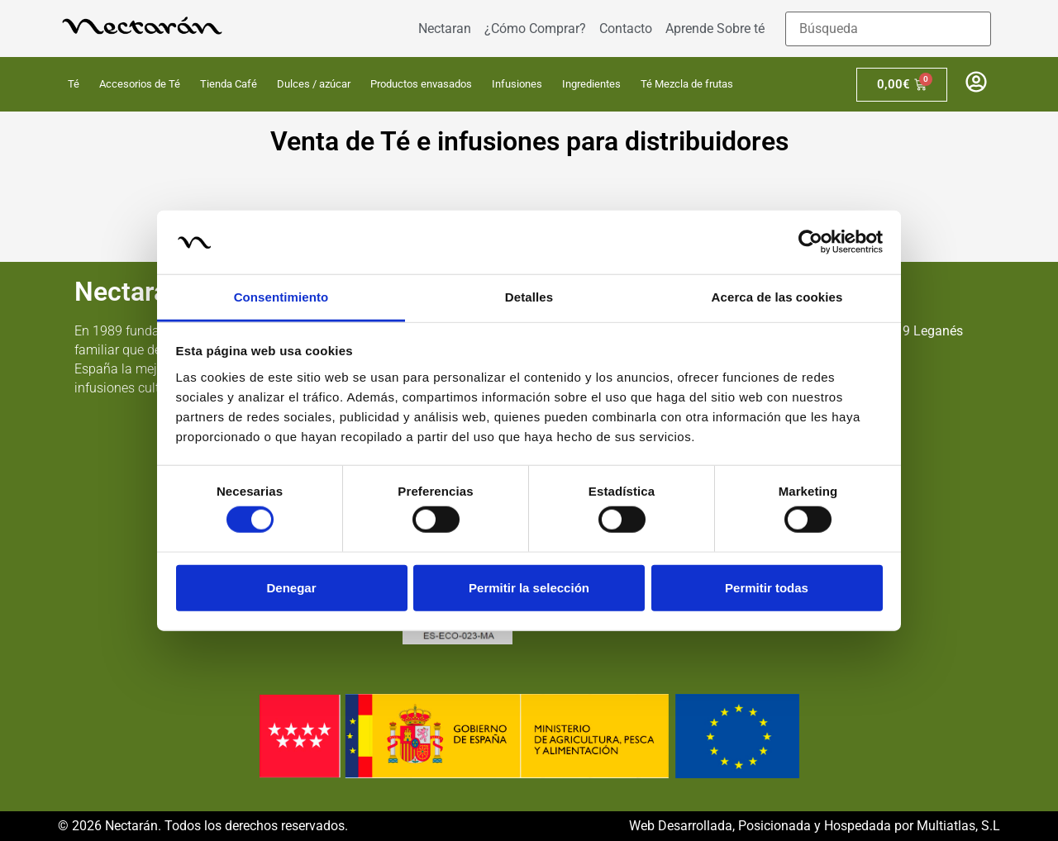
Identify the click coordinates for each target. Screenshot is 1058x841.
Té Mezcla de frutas (687, 84)
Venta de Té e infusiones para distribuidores (529, 141)
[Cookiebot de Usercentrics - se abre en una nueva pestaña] (810, 242)
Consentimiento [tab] (281, 297)
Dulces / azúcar (313, 84)
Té (73, 84)
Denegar (291, 587)
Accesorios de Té (139, 84)
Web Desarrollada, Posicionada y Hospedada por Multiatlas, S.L (814, 826)
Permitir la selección (529, 587)
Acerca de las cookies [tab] (777, 297)
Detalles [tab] (529, 297)
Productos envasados (421, 84)
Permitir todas (766, 587)
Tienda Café (228, 84)
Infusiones (517, 84)
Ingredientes (591, 84)
